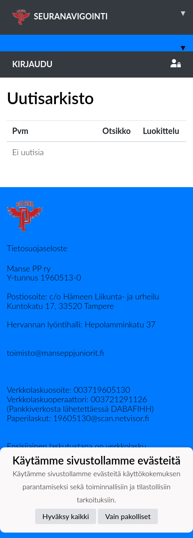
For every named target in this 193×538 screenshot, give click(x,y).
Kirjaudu (96, 64)
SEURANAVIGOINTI (102, 13)
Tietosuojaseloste (37, 248)
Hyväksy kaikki (65, 516)
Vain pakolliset (128, 516)
